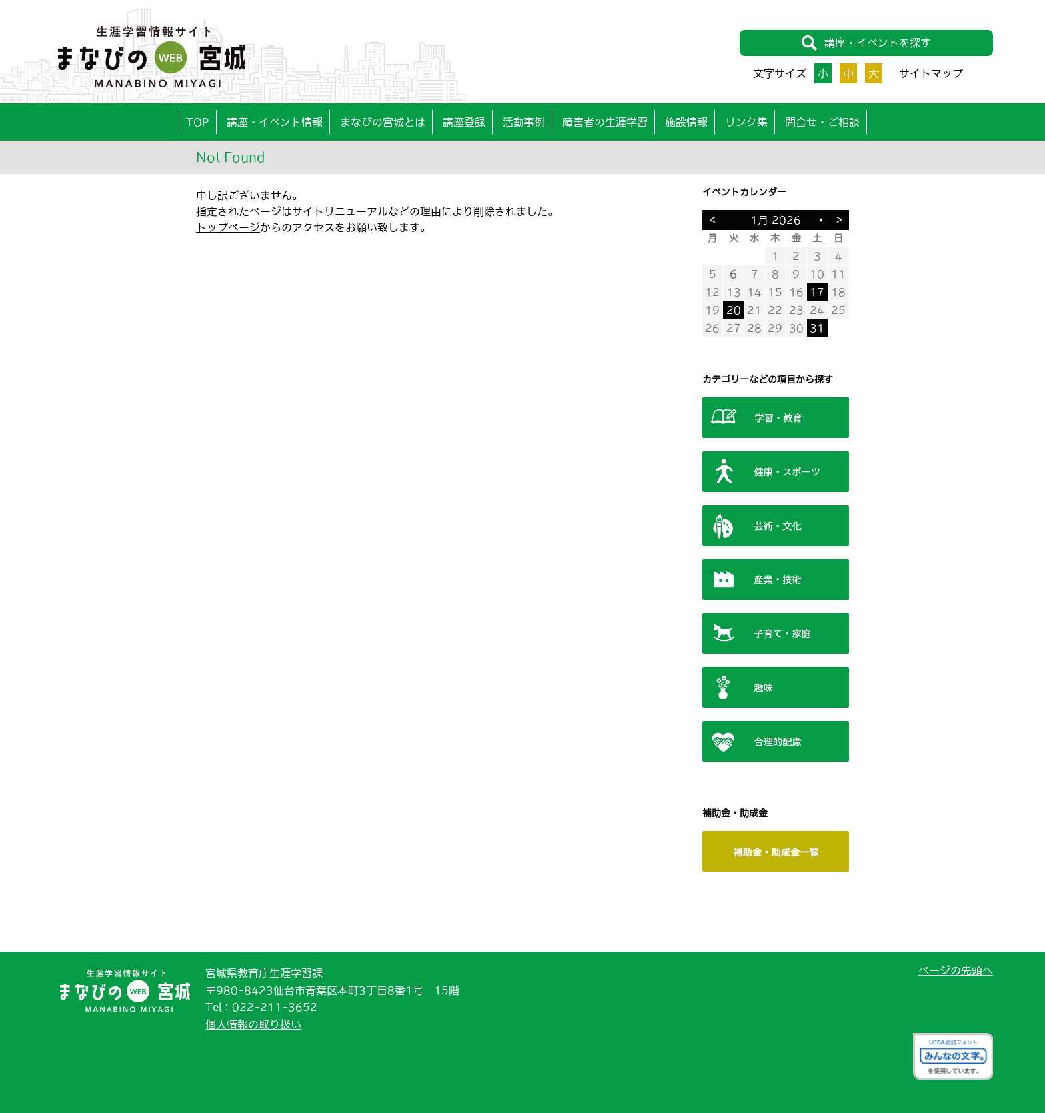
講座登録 (464, 122)
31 (817, 328)
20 (733, 310)
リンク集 (746, 122)
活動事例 (524, 122)
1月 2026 (775, 220)
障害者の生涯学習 (605, 122)
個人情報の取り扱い (253, 1024)
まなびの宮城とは (382, 122)
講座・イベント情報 (275, 122)
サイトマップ (931, 73)
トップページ (228, 227)
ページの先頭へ (955, 970)
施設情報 (686, 122)
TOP (197, 122)
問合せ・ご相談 (822, 122)
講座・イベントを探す (866, 43)
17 (817, 292)
